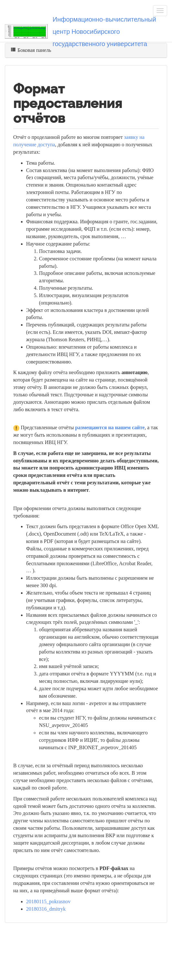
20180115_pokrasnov (48, 901)
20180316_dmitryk (46, 909)
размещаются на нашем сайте (110, 427)
